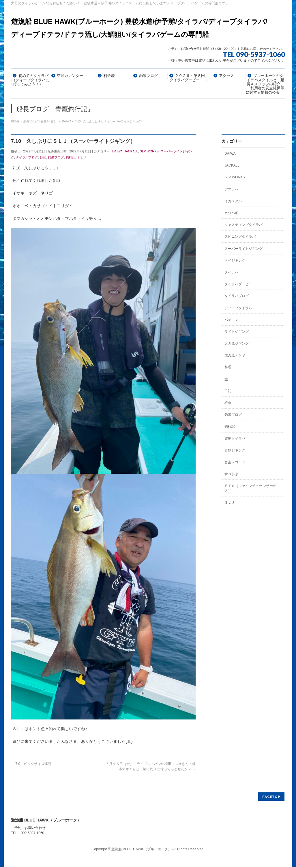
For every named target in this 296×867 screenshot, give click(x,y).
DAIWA (117, 151)
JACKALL (131, 151)
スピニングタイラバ (240, 237)
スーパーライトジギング (243, 249)
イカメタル (233, 201)
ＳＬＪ (82, 157)
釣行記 (70, 157)
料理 (227, 367)
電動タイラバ (234, 439)
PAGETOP (271, 796)
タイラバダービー (238, 284)
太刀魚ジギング (236, 343)
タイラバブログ (27, 157)
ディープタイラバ (238, 308)
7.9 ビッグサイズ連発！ (33, 764)
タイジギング (234, 260)
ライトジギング (236, 332)
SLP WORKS (149, 151)
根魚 (227, 403)
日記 (43, 157)
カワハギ (231, 213)
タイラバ (231, 272)
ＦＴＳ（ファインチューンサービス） (250, 488)
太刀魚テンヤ (234, 355)
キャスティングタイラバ (243, 225)
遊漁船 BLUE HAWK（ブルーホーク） (141, 849)
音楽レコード (234, 462)
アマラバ (231, 189)
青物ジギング (234, 450)
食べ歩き (231, 474)
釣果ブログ (56, 157)
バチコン (231, 320)
